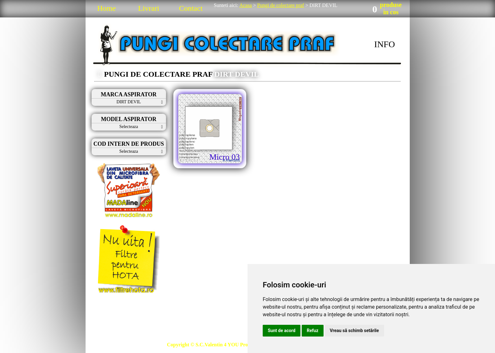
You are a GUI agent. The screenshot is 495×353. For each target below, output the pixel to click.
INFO (384, 44)
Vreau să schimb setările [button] (354, 330)
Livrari (148, 8)
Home (106, 8)
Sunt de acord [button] (281, 330)
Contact (191, 8)
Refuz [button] (312, 330)
